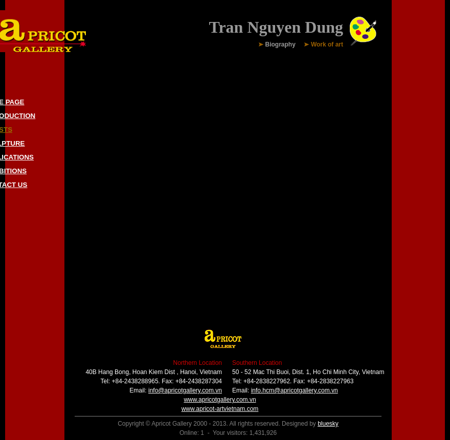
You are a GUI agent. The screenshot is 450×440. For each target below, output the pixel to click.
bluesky (328, 423)
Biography (280, 45)
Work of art (327, 45)
